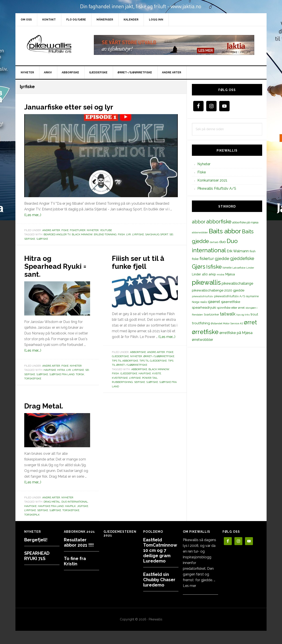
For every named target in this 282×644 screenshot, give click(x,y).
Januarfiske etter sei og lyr (74, 106)
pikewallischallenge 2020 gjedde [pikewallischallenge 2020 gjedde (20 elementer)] (218, 290)
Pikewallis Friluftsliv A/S (216, 188)
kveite (156, 373)
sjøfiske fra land (61, 374)
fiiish (121, 234)
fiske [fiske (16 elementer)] (195, 259)
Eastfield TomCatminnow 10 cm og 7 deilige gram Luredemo (160, 550)
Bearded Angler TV (57, 234)
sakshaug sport (156, 234)
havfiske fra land (51, 506)
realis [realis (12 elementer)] (203, 302)
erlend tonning (105, 234)
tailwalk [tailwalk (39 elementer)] (228, 314)
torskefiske (32, 378)
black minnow (82, 234)
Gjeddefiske (120, 356)
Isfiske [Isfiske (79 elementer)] (214, 267)
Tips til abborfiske (125, 360)
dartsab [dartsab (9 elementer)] (214, 242)
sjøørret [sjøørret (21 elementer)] (214, 302)
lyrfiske (138, 234)
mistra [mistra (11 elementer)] (220, 274)
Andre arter (51, 230)
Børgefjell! (35, 539)
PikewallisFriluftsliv (53, 45)
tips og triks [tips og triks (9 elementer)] (243, 314)
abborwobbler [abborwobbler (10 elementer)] (200, 232)
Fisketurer (77, 230)
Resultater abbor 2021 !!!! (79, 542)
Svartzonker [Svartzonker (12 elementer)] (211, 314)
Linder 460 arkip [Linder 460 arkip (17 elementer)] (204, 274)
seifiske (29, 238)
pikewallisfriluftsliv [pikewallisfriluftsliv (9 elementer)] (202, 296)
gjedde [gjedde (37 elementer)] (222, 258)
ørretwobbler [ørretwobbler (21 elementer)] (202, 340)
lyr (128, 234)
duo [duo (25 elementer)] (222, 241)
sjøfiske (42, 238)
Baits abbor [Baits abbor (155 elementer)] (225, 231)
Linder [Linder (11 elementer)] (250, 267)
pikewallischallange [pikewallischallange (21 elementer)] (237, 283)
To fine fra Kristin (75, 561)
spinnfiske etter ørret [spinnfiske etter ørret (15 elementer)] (231, 307)
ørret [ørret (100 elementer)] (250, 322)
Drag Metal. (46, 405)
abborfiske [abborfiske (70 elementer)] (218, 222)
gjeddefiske (128, 373)
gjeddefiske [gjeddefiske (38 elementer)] (242, 258)
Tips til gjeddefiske (153, 360)
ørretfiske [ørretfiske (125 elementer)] (205, 331)
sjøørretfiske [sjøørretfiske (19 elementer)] (230, 302)
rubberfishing (122, 382)
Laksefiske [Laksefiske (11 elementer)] (238, 267)
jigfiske (82, 506)
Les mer (189, 586)
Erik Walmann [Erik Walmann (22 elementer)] (238, 251)
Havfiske (50, 369)
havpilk (70, 506)
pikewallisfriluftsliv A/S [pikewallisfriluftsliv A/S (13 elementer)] (229, 296)
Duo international (74, 501)
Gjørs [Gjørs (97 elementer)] (198, 266)
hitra (61, 369)
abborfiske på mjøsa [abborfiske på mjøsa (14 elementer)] (245, 222)
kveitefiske (120, 377)
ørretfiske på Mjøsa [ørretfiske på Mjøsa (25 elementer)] (235, 332)
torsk (80, 374)
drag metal (52, 501)
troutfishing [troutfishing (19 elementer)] (201, 323)
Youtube (106, 230)
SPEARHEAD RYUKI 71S (37, 556)
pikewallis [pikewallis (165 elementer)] (206, 282)
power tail (150, 377)
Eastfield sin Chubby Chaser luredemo (159, 580)
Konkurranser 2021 (212, 180)
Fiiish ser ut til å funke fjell (141, 262)
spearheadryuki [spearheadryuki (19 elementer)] (204, 308)
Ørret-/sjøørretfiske (158, 356)
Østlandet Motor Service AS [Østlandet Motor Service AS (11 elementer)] (227, 323)
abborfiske (139, 369)
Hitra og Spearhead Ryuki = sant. (56, 265)
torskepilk (32, 514)
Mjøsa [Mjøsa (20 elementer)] (230, 274)
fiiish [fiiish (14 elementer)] (253, 251)
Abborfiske (138, 352)
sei (171, 234)
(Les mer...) (32, 215)
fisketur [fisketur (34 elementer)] (207, 258)
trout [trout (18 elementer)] (254, 314)
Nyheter (93, 230)
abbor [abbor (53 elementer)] (198, 222)
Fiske (65, 230)
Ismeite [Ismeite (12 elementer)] (227, 267)
